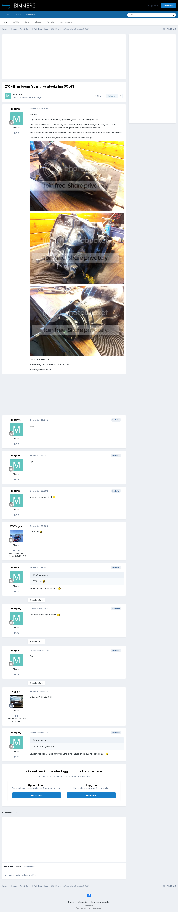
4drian (16, 691)
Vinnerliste (30, 15)
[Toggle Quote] (34, 575)
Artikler (16, 22)
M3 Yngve (16, 526)
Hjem (7, 16)
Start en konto (37, 795)
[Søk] (140, 15)
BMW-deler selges (34, 97)
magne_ (19, 94)
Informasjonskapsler (100, 902)
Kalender (51, 22)
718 (16, 133)
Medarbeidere (66, 22)
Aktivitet (17, 15)
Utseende (83, 902)
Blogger (38, 22)
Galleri (27, 22)
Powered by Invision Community (89, 908)
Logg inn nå (91, 795)
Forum (5, 22)
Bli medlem (168, 5)
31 (16, 716)
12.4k (16, 550)
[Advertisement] (55, 56)
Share (98, 96)
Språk (71, 902)
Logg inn (153, 6)
